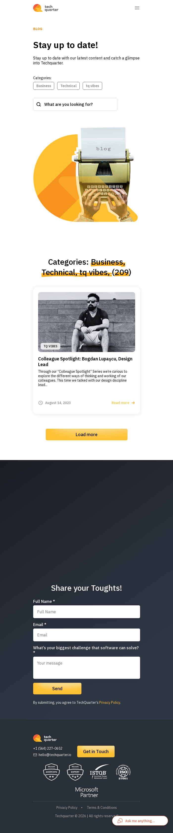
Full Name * (44, 601)
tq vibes (92, 86)
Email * (39, 624)
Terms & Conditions (102, 807)
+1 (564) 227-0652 (47, 748)
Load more (86, 434)
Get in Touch (96, 751)
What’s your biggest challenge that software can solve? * (86, 650)
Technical (68, 86)
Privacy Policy (109, 702)
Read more (123, 403)
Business (43, 86)
